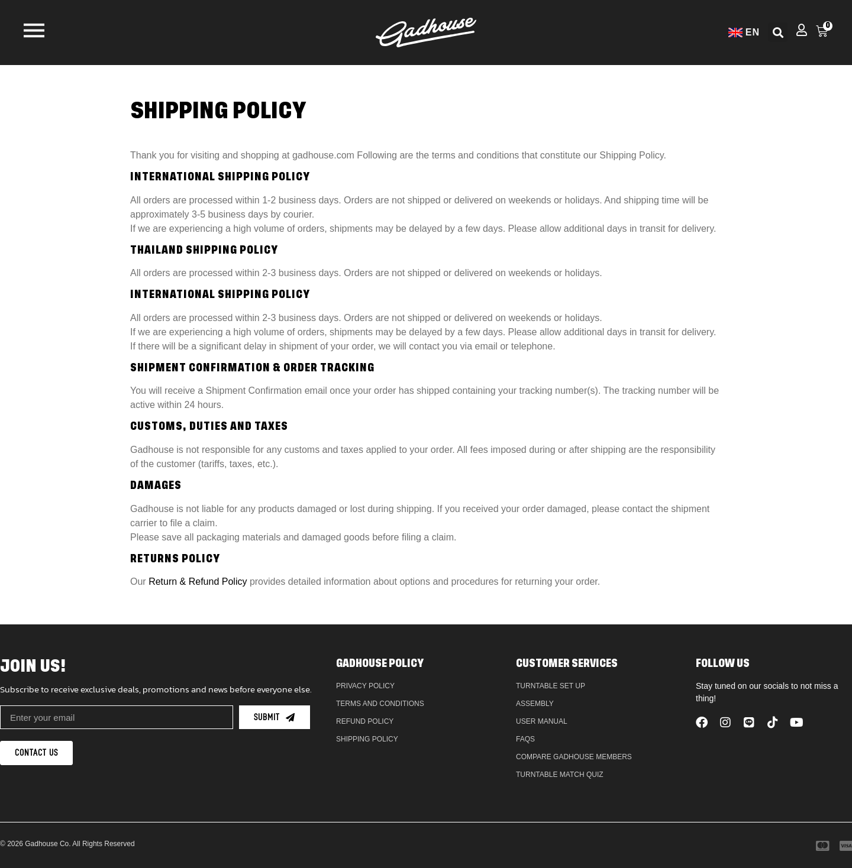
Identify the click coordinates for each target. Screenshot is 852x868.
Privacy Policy (365, 686)
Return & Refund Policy (198, 581)
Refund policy (364, 721)
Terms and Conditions (380, 703)
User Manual (541, 721)
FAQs (525, 739)
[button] (778, 32)
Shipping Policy (367, 739)
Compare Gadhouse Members (574, 757)
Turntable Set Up (550, 686)
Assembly (535, 703)
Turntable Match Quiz (560, 774)
